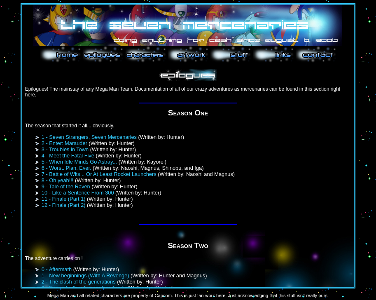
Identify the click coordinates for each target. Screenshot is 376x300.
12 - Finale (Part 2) (64, 205)
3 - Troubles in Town (65, 149)
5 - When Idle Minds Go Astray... (79, 162)
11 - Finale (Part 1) (64, 199)
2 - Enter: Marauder (64, 143)
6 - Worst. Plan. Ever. (66, 168)
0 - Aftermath (57, 269)
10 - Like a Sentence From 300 (78, 193)
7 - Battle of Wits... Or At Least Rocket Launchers (99, 174)
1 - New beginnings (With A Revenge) (85, 275)
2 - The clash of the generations (79, 282)
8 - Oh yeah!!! (58, 180)
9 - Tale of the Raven (66, 186)
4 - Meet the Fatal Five (68, 155)
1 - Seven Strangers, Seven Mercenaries (89, 137)
